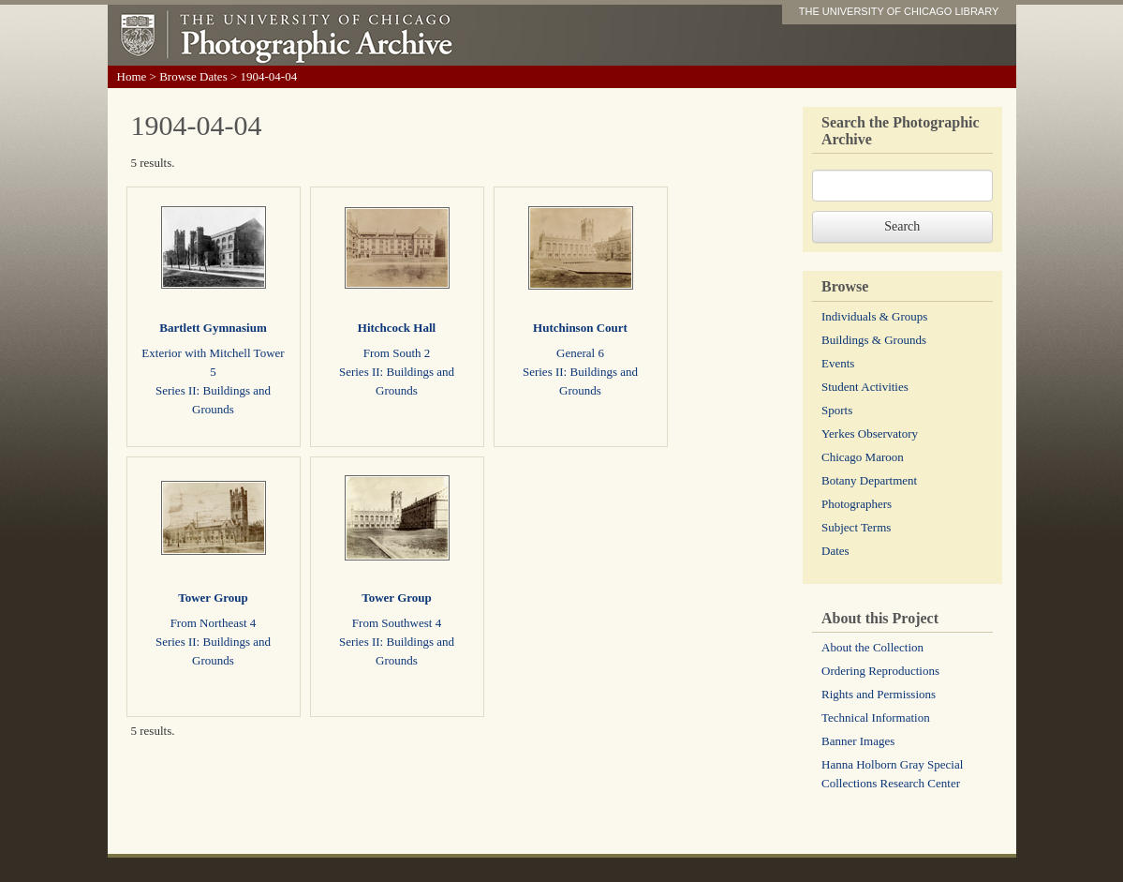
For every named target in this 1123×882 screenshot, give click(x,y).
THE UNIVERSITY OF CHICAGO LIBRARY (899, 11)
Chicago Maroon (862, 457)
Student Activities (865, 387)
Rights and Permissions (878, 694)
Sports (836, 410)
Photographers (856, 504)
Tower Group (213, 597)
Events (837, 363)
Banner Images (857, 741)
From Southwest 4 (396, 623)
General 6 (580, 353)
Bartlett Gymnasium (212, 328)
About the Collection (872, 647)
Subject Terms (856, 527)
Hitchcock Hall (397, 328)
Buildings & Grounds (873, 340)
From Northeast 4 (213, 623)
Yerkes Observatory (869, 433)
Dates (835, 551)
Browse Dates (193, 76)
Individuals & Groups (874, 316)
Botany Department (869, 480)
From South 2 (397, 353)
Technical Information (875, 717)
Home (132, 76)
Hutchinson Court (580, 328)
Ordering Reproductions (880, 671)
